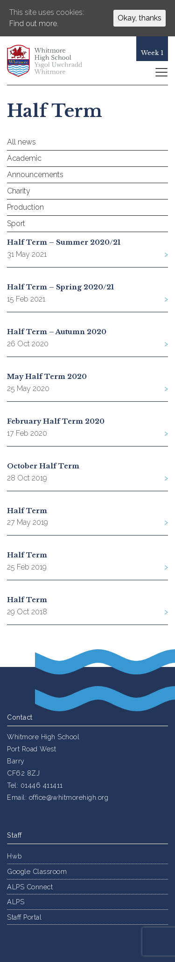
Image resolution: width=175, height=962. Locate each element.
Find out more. (33, 23)
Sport (16, 223)
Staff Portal (24, 917)
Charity (18, 190)
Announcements (35, 174)
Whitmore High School (51, 60)
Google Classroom (37, 871)
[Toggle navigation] (161, 72)
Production (25, 207)
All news (21, 141)
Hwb (14, 856)
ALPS (15, 902)
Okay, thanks (139, 18)
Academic (24, 158)
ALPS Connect (30, 887)
